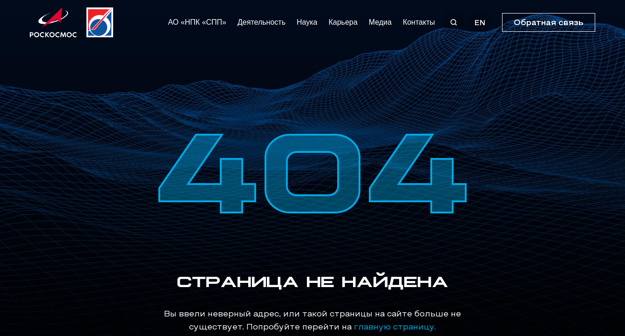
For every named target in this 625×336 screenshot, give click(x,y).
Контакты (419, 22)
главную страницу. (395, 327)
